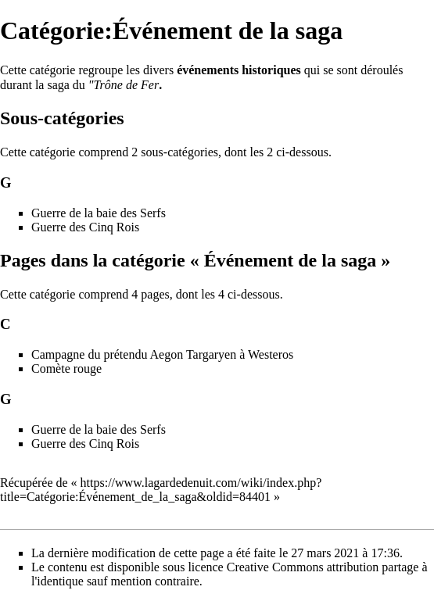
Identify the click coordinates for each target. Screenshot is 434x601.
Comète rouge (66, 368)
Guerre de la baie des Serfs (98, 213)
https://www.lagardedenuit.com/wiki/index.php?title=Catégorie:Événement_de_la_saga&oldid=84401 (160, 489)
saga (58, 84)
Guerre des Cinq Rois (85, 227)
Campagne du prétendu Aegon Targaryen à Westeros (162, 354)
